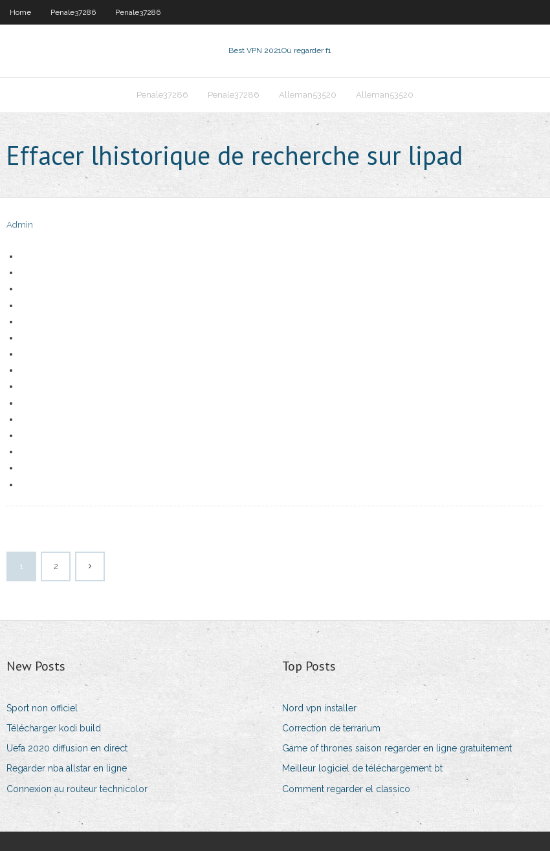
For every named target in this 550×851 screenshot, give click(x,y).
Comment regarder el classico (346, 789)
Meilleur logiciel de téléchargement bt (362, 768)
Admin (19, 225)
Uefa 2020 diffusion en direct (66, 748)
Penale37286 (73, 12)
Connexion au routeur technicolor (77, 789)
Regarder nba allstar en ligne (66, 768)
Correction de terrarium (331, 728)
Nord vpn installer (319, 708)
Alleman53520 (307, 95)
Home (20, 12)
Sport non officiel (42, 708)
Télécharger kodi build (53, 728)
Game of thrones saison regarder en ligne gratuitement (397, 748)
